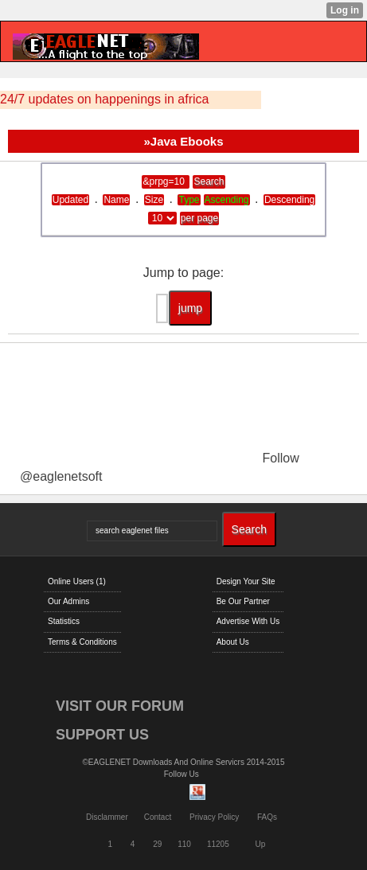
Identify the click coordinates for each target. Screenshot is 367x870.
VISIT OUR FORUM (120, 706)
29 (157, 844)
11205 (218, 844)
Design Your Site (246, 581)
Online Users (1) (77, 581)
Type (188, 199)
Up (261, 844)
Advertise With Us (248, 621)
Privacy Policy (214, 817)
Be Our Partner (243, 601)
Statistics (64, 621)
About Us (233, 642)
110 (184, 844)
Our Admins (68, 601)
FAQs (267, 817)
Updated (70, 199)
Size (154, 199)
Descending (289, 199)
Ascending (227, 199)
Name (116, 199)
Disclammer (107, 817)
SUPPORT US (102, 735)
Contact (157, 817)
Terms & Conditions (82, 642)
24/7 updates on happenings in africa (104, 99)
